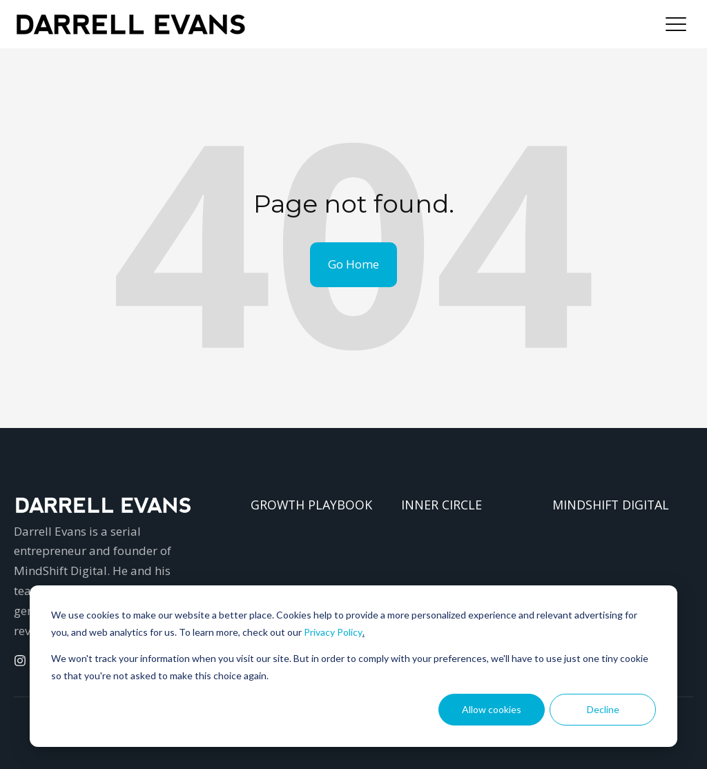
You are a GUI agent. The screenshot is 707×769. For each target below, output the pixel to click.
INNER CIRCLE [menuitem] (441, 504)
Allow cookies (491, 709)
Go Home (353, 264)
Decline (603, 709)
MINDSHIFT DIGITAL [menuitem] (610, 504)
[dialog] (353, 666)
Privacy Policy (333, 632)
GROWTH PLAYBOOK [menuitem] (311, 504)
